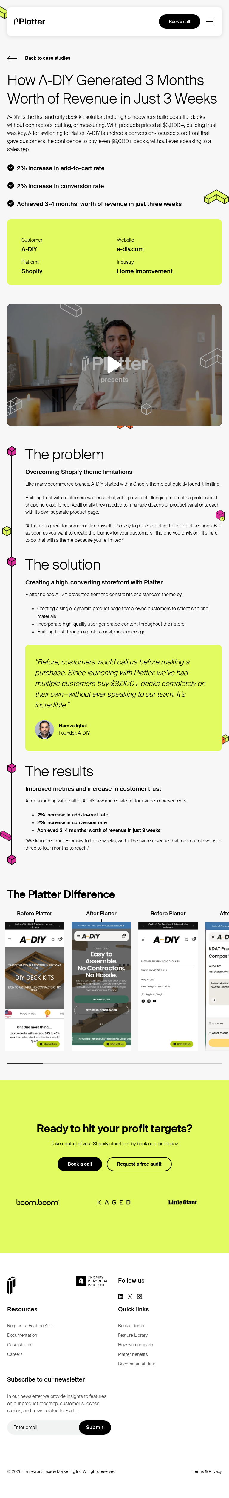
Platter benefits (133, 1354)
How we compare (135, 1345)
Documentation (22, 1335)
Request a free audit (139, 1164)
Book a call (179, 21)
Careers (15, 1354)
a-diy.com (130, 249)
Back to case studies (47, 58)
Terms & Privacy (207, 1471)
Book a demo (131, 1326)
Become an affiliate (136, 1364)
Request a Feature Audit (31, 1326)
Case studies (20, 1345)
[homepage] (29, 21)
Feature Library (133, 1335)
